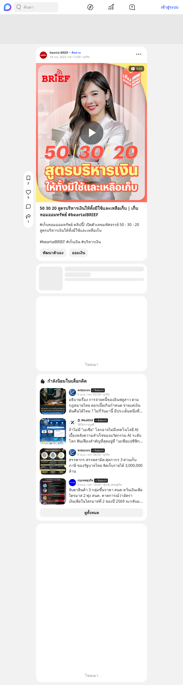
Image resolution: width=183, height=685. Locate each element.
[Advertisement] (91, 29)
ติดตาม (76, 53)
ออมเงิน (78, 252)
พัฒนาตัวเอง (53, 252)
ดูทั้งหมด (91, 512)
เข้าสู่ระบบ (169, 7)
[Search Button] (18, 7)
